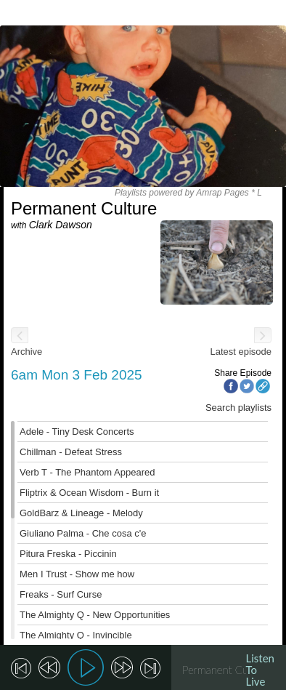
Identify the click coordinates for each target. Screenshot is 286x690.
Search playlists (238, 407)
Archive (26, 351)
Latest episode (240, 351)
